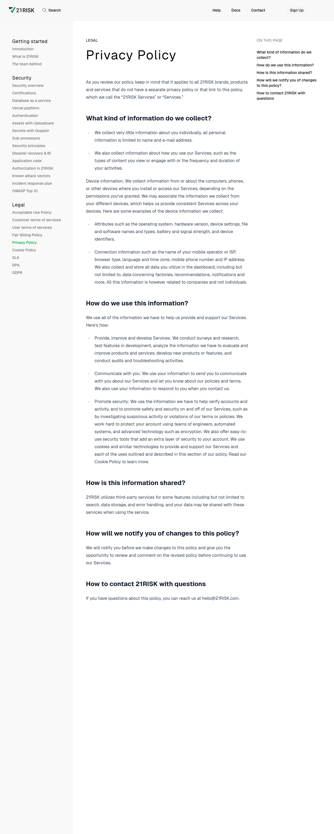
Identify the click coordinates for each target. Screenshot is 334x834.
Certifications (24, 93)
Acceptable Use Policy (31, 212)
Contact (258, 10)
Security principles (28, 145)
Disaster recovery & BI (31, 153)
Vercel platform (25, 108)
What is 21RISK (25, 56)
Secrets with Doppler (30, 130)
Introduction (23, 49)
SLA (15, 257)
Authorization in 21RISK (32, 168)
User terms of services (32, 227)
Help (217, 10)
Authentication (25, 115)
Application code (27, 160)
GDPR (17, 272)
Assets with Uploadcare (33, 123)
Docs (235, 10)
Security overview (28, 85)
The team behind (26, 64)
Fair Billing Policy (27, 235)
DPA (15, 265)
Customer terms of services (36, 220)
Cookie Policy (24, 250)
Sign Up (297, 10)
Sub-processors (26, 138)
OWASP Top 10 (25, 190)
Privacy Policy (24, 242)
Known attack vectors (31, 175)
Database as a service (31, 100)
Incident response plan (32, 183)
